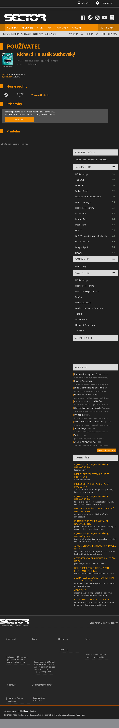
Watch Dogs (81, 266)
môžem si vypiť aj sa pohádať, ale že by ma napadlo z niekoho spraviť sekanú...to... (93, 594)
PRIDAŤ (90, 34)
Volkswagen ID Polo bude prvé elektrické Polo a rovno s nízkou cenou (17, 659)
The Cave (79, 179)
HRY (50, 27)
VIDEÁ (40, 27)
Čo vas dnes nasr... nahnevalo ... (89, 421)
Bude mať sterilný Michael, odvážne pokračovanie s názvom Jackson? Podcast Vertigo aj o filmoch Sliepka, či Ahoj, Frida (44, 667)
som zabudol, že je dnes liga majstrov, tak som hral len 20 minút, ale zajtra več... (94, 552)
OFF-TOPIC (80, 590)
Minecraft (79, 185)
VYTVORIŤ (102, 450)
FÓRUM (76, 27)
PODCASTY (26, 34)
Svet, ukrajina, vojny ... (85, 441)
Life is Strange (82, 174)
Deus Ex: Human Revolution (88, 196)
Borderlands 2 (81, 213)
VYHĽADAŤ (74, 34)
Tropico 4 (79, 330)
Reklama (24, 711)
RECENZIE (27, 27)
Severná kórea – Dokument (39, 699)
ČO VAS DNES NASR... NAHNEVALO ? (92, 599)
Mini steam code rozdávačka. (88, 401)
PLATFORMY (107, 29)
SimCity (78, 252)
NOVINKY (12, 27)
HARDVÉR (62, 27)
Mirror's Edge (81, 219)
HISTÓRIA (14, 34)
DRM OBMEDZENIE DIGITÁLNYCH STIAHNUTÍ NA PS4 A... (91, 569)
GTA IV (78, 230)
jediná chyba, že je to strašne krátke (90, 563)
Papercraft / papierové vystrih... (90, 374)
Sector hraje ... (81, 428)
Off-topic (78, 414)
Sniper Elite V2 (81, 319)
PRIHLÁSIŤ (20, 119)
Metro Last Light (83, 202)
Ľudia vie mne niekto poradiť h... (89, 387)
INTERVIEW (38, 34)
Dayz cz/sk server (83, 380)
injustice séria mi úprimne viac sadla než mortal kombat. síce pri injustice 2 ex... (95, 540)
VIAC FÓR (111, 450)
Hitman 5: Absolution (85, 325)
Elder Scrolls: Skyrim (84, 207)
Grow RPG (64, 650)
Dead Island (80, 224)
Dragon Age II (81, 247)
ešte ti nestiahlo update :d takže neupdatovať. (94, 573)
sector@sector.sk (77, 715)
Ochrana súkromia (11, 711)
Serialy (77, 435)
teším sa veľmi (80, 470)
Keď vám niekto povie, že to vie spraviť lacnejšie (96, 655)
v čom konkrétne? (82, 479)
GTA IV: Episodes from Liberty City (91, 236)
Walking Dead (81, 191)
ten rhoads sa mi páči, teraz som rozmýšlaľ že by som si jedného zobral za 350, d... (94, 603)
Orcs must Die (82, 241)
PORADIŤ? (107, 34)
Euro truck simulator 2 (85, 394)
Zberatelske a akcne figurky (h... (89, 407)
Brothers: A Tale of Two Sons (89, 308)
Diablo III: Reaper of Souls (87, 291)
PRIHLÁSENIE (107, 3)
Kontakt (33, 711)
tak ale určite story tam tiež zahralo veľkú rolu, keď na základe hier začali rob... (94, 503)
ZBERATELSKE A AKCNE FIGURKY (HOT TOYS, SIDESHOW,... (94, 579)
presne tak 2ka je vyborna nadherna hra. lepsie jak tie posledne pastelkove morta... (95, 527)
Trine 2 (78, 313)
